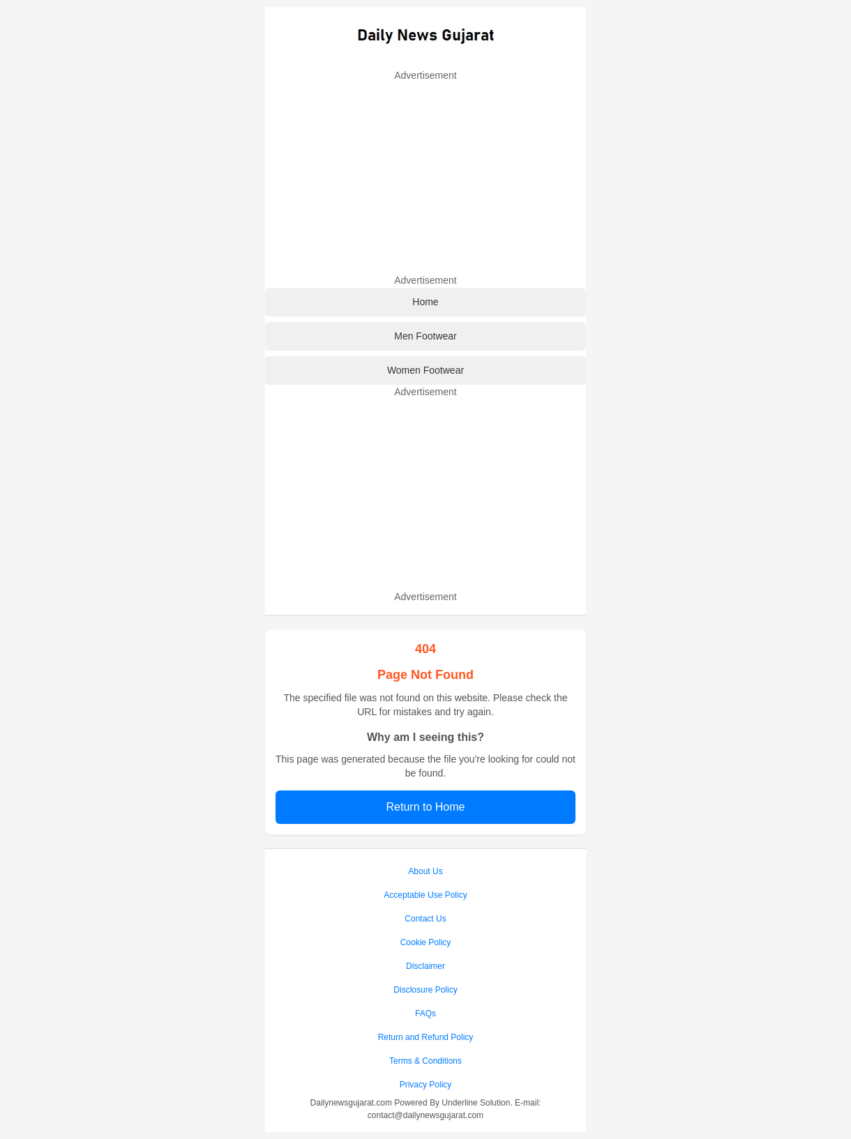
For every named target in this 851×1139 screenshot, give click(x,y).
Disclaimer (425, 966)
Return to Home (425, 807)
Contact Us (425, 919)
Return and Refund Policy (426, 1037)
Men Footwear (425, 336)
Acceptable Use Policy (425, 895)
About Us (425, 871)
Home (425, 301)
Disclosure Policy (425, 990)
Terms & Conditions (425, 1061)
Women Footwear (425, 370)
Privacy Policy (426, 1085)
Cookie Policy (425, 942)
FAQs (425, 1013)
